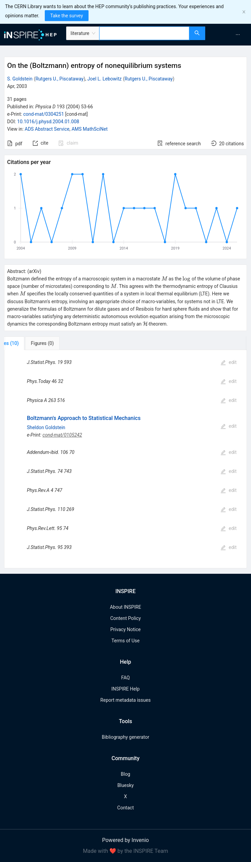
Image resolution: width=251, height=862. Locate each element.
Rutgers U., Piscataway (59, 78)
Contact (125, 807)
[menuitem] (237, 34)
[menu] (229, 34)
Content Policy (125, 618)
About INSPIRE (125, 607)
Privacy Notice (125, 629)
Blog (125, 774)
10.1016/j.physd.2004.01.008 (48, 121)
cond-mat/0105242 (62, 435)
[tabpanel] (125, 459)
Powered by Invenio (125, 840)
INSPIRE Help (125, 689)
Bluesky (125, 785)
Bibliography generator (125, 737)
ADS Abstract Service (47, 129)
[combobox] (144, 33)
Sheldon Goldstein (46, 427)
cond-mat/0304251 (43, 114)
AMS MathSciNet (90, 129)
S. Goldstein (20, 78)
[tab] (26, 343)
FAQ (125, 677)
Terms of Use (126, 640)
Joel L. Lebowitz (105, 78)
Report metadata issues (125, 700)
